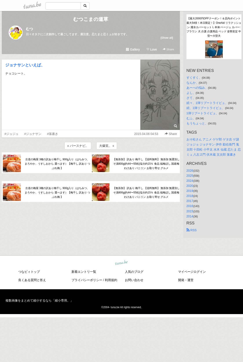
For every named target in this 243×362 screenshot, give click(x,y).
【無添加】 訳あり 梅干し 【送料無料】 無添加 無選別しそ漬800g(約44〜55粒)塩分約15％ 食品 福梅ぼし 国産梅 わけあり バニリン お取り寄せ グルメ (146, 164)
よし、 (191, 93)
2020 (189, 185)
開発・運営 (186, 280)
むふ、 (191, 118)
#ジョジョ (12, 134)
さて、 (191, 98)
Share (168, 49)
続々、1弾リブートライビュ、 (207, 103)
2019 (189, 191)
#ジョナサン (32, 134)
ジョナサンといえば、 (25, 65)
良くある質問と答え (32, 280)
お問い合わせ (134, 280)
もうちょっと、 (197, 123)
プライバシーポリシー (86, 280)
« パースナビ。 (77, 145)
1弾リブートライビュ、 (202, 113)
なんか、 (192, 82)
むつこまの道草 (90, 19)
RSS (191, 230)
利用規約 (111, 280)
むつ (29, 29)
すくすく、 (194, 77)
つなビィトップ (29, 271)
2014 (189, 216)
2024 (189, 180)
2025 (189, 175)
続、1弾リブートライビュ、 (205, 108)
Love (151, 49)
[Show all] (167, 37)
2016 (189, 206)
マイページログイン (192, 271)
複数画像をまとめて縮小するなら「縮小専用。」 (39, 300)
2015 (189, 211)
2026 (189, 170)
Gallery (133, 49)
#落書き (52, 134)
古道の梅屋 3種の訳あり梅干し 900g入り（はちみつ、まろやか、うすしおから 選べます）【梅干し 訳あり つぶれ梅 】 (57, 164)
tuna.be (121, 263)
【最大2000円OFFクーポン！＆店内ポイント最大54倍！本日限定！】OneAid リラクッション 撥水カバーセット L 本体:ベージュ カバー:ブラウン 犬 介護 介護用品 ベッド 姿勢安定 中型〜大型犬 (213, 27)
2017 (189, 201)
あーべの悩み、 (197, 87)
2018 (189, 196)
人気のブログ (134, 271)
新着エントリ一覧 (83, 271)
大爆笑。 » (106, 145)
